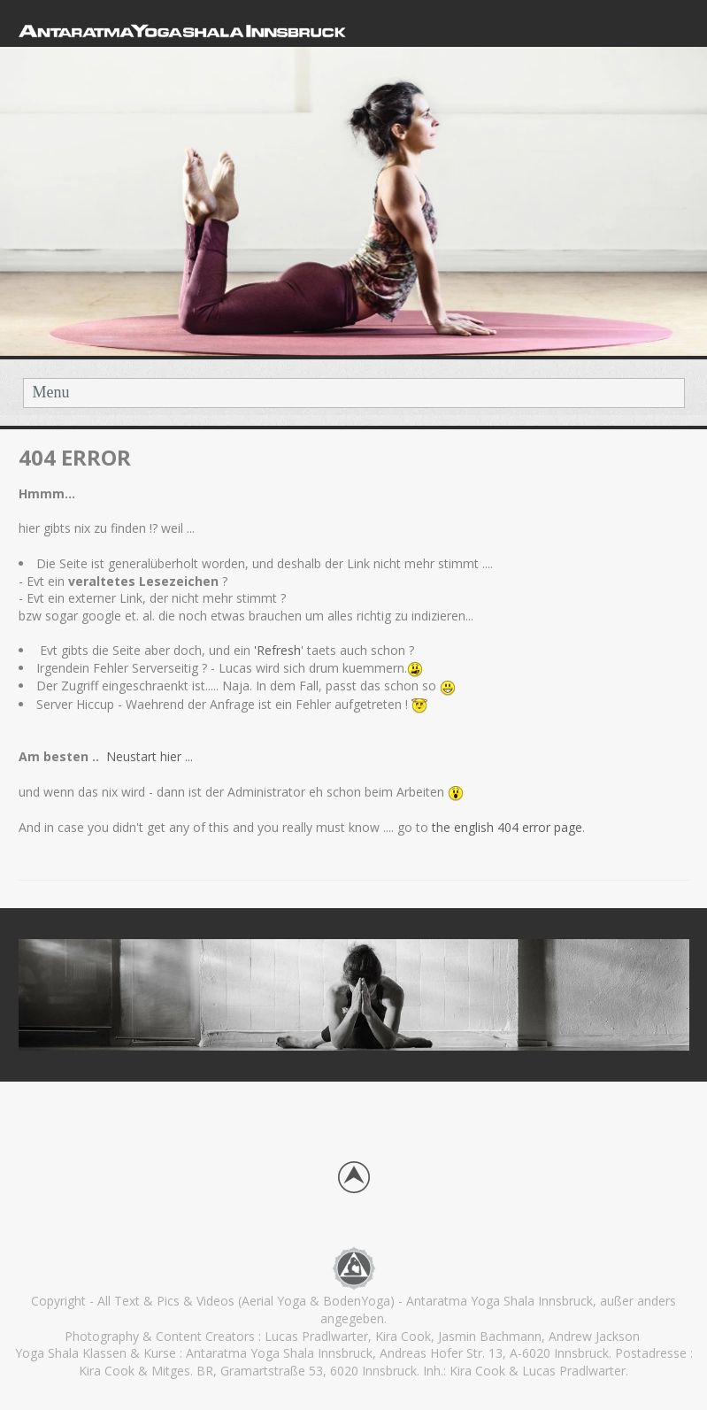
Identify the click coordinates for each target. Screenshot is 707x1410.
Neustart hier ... (151, 756)
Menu (51, 392)
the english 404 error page (505, 827)
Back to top (354, 1177)
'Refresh (277, 650)
